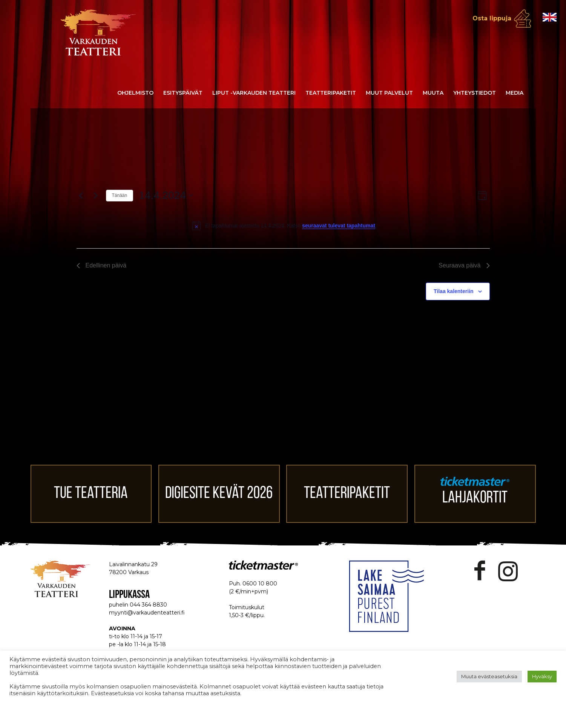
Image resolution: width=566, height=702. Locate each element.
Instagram (508, 571)
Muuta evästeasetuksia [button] (489, 676)
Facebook (479, 571)
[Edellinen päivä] (81, 195)
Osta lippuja (491, 18)
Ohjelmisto (135, 92)
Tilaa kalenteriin (454, 291)
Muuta (433, 92)
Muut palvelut (389, 92)
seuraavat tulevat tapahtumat (338, 226)
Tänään (119, 195)
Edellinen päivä (102, 265)
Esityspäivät (182, 92)
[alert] (285, 225)
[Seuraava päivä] (95, 195)
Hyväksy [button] (542, 676)
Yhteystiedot (474, 92)
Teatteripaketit (330, 92)
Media (514, 92)
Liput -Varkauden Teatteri (254, 92)
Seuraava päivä (464, 265)
